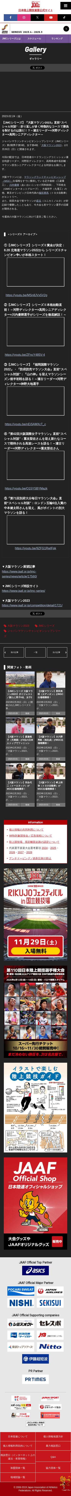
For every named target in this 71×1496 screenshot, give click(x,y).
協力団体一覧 (53, 1467)
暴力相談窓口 (53, 1445)
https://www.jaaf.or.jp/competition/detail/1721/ (32, 605)
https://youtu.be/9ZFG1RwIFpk (35, 548)
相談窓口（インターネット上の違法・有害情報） (18, 1457)
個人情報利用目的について (18, 1445)
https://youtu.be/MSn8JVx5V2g (26, 295)
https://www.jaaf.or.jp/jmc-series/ (23, 590)
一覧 (35, 652)
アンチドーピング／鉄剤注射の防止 (30, 858)
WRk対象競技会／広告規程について (30, 835)
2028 (29, 852)
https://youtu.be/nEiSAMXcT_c (25, 424)
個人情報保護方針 (53, 1436)
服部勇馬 (44, 192)
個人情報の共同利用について (26, 829)
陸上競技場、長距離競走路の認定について (34, 841)
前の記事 (14, 652)
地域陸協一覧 (17, 1477)
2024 (45, 847)
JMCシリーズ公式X (66, 29)
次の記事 (56, 652)
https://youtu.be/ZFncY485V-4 (25, 354)
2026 (12, 852)
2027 (21, 852)
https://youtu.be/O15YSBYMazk (26, 488)
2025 (53, 847)
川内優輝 (14, 184)
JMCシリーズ (46, 625)
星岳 (38, 200)
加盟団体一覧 (17, 1467)
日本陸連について (18, 1436)
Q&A (53, 1457)
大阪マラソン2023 (51, 145)
